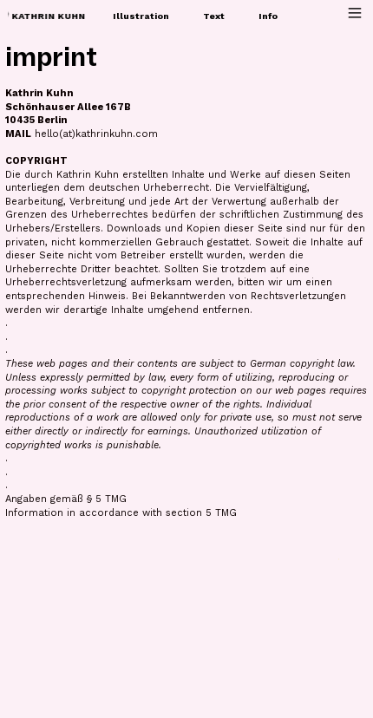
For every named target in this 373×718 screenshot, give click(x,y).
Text (214, 16)
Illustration (141, 16)
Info (268, 16)
